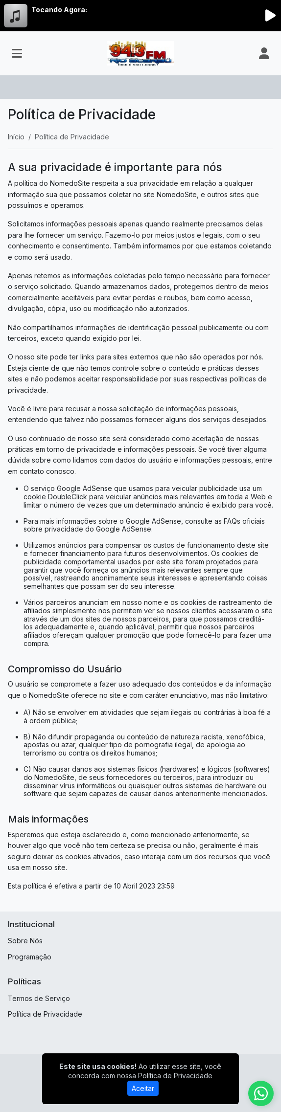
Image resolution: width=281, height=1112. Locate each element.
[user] (264, 53)
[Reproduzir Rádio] (270, 15)
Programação (29, 957)
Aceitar (143, 1088)
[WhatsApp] (261, 1093)
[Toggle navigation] (17, 53)
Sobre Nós (25, 940)
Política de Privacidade (45, 1014)
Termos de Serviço (39, 998)
